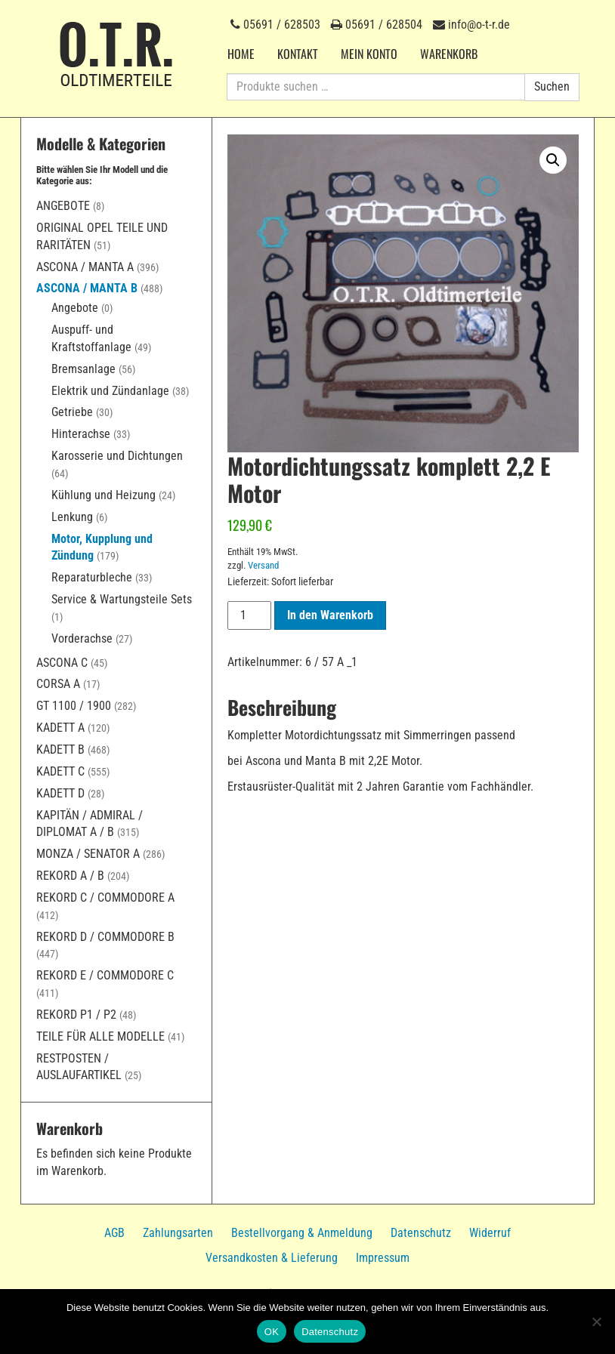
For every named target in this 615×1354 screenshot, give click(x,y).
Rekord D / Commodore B (105, 937)
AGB (114, 1233)
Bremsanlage (83, 369)
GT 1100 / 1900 (73, 706)
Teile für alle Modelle (100, 1036)
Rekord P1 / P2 (76, 1014)
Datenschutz (421, 1233)
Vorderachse (82, 638)
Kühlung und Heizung (103, 495)
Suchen (552, 86)
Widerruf (490, 1233)
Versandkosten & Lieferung (272, 1258)
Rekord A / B (70, 875)
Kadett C (60, 771)
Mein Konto (369, 54)
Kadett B (60, 749)
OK (271, 1331)
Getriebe (72, 412)
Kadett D (60, 793)
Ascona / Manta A (85, 267)
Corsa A (58, 684)
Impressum (382, 1258)
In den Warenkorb (330, 615)
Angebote (63, 206)
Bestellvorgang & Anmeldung (301, 1233)
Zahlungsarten (178, 1233)
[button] (553, 160)
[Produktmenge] (249, 615)
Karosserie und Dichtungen (117, 456)
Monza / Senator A (88, 854)
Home (241, 54)
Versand (263, 565)
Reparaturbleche (91, 577)
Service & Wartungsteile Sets (121, 599)
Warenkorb (448, 54)
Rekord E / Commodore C (105, 975)
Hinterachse (80, 434)
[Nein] (596, 1321)
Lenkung (72, 517)
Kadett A (60, 727)
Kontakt (297, 54)
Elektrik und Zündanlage (110, 391)
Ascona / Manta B (87, 288)
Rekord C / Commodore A (105, 897)
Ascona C (62, 662)
